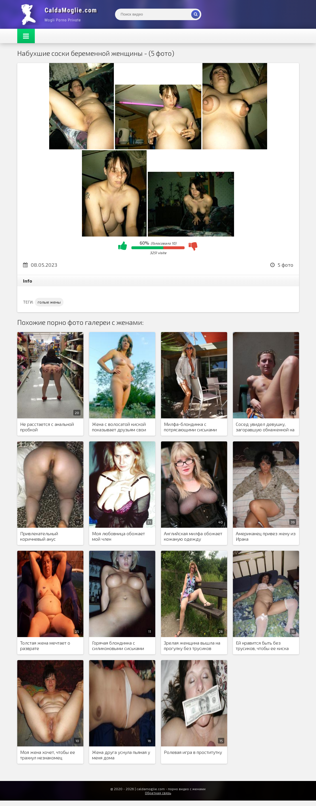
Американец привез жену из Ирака (266, 536)
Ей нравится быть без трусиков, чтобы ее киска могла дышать (262, 645)
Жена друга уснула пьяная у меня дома (121, 754)
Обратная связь (158, 793)
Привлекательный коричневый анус (39, 536)
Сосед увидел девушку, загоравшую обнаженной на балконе (265, 427)
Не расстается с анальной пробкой (47, 426)
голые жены (49, 302)
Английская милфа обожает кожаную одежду (193, 536)
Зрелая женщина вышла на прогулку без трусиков (192, 645)
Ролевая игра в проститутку (193, 752)
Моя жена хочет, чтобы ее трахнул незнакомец (47, 754)
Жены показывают (60, 14)
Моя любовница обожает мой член (118, 536)
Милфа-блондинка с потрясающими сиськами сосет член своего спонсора (193, 427)
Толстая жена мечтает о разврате (45, 645)
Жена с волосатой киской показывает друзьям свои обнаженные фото (119, 427)
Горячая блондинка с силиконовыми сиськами (118, 645)
